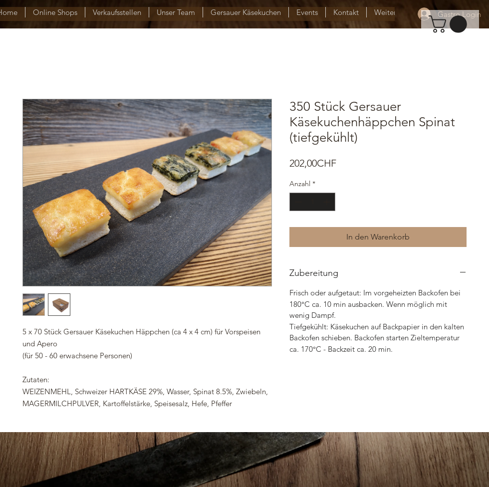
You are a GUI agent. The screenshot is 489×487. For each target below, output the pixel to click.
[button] (450, 24)
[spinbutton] (312, 202)
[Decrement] (297, 202)
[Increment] (327, 202)
